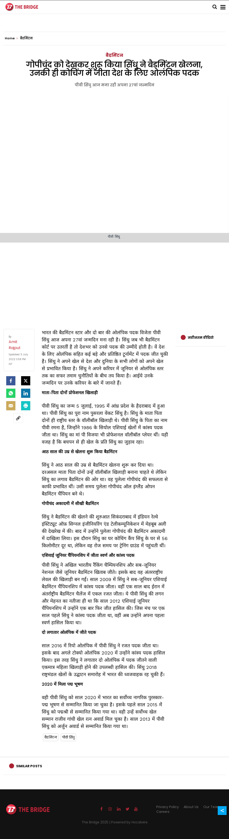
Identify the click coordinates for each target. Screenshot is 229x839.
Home (11, 38)
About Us (191, 806)
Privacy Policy (167, 806)
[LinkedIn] (25, 393)
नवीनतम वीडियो (201, 337)
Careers (162, 811)
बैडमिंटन (114, 55)
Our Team (212, 806)
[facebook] (11, 381)
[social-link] (18, 418)
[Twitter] (25, 381)
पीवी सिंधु (68, 737)
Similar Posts (29, 766)
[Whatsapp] (11, 393)
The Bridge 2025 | (96, 822)
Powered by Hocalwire (129, 822)
